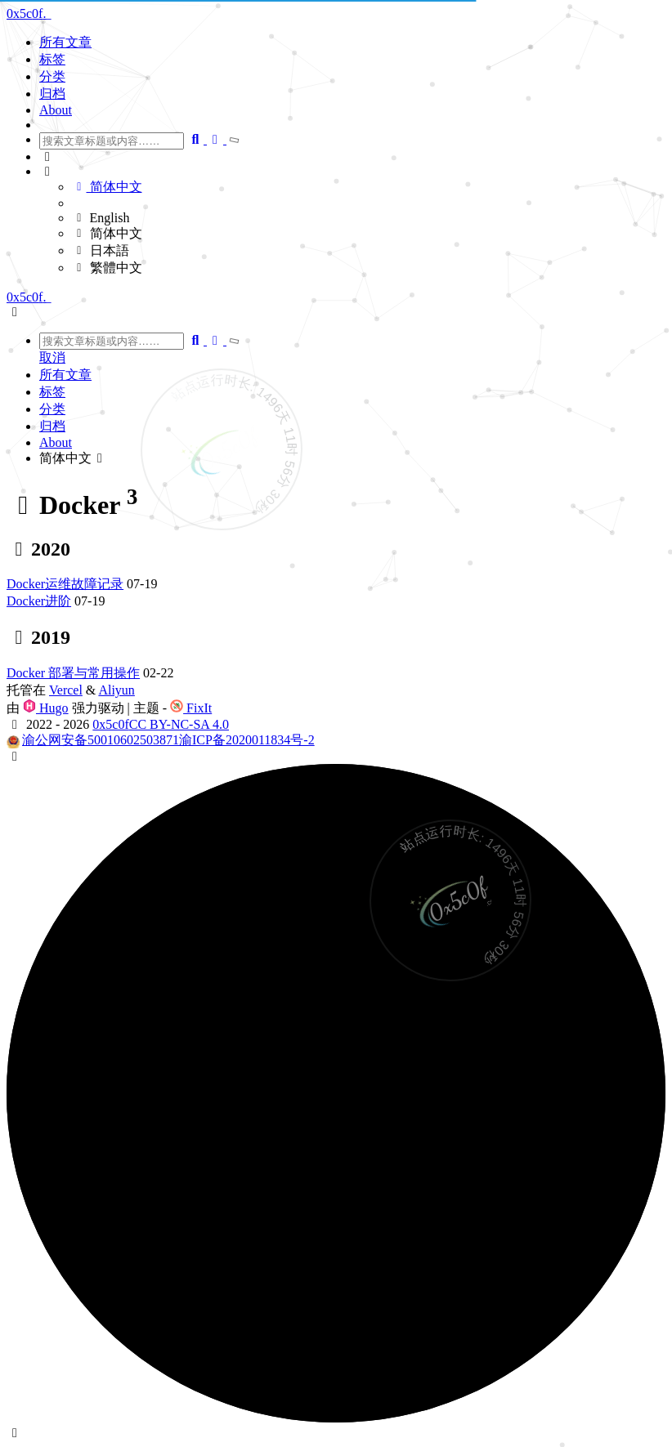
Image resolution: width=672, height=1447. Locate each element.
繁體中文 (107, 268)
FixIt (191, 708)
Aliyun (116, 690)
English (100, 218)
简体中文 (107, 187)
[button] (352, 157)
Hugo (46, 708)
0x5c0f (110, 724)
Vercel (66, 690)
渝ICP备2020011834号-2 (247, 740)
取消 (52, 357)
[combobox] (111, 141)
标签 (52, 59)
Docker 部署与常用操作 (73, 673)
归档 (52, 93)
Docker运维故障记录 (65, 584)
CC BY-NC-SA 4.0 (179, 724)
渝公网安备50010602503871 (100, 740)
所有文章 (65, 42)
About (55, 110)
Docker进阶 (39, 601)
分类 (52, 76)
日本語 (100, 250)
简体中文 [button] (73, 458)
